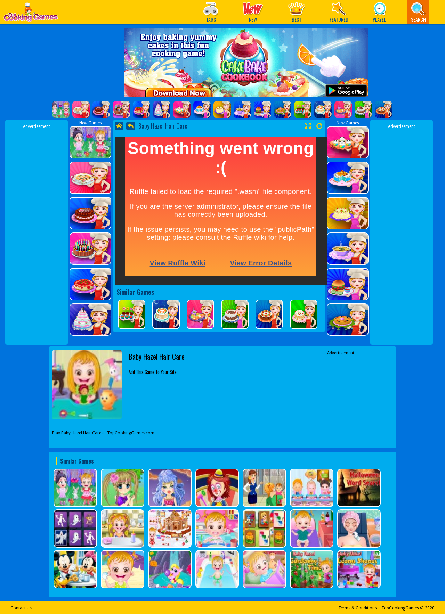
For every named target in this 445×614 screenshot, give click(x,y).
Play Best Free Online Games (30, 14)
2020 (430, 608)
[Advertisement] (36, 234)
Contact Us (21, 608)
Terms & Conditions (357, 608)
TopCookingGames (400, 608)
